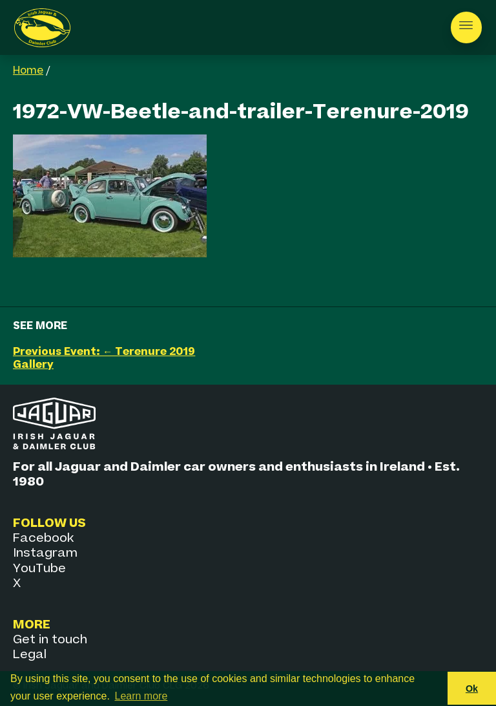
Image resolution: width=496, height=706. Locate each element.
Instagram (45, 553)
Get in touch (50, 639)
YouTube (39, 568)
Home (28, 71)
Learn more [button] (141, 695)
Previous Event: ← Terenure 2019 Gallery (104, 358)
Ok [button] (472, 688)
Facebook (43, 538)
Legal (29, 654)
